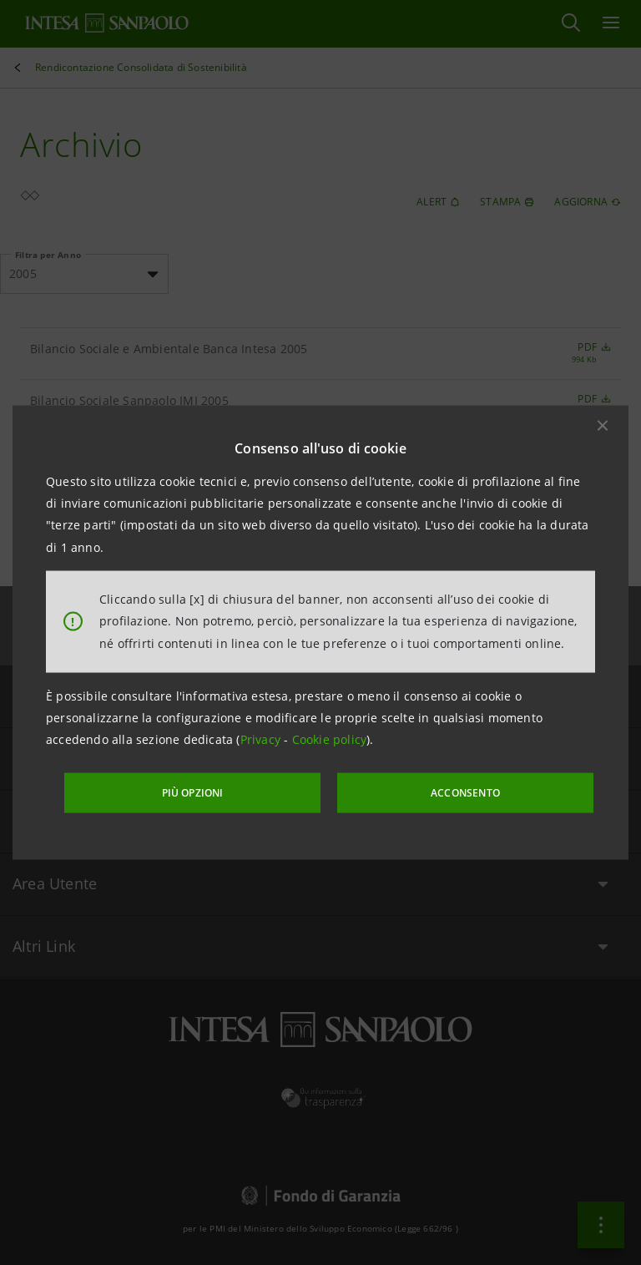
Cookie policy (329, 741)
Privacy (262, 741)
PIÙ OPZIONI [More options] (220, 791)
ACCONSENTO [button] (441, 791)
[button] (602, 426)
